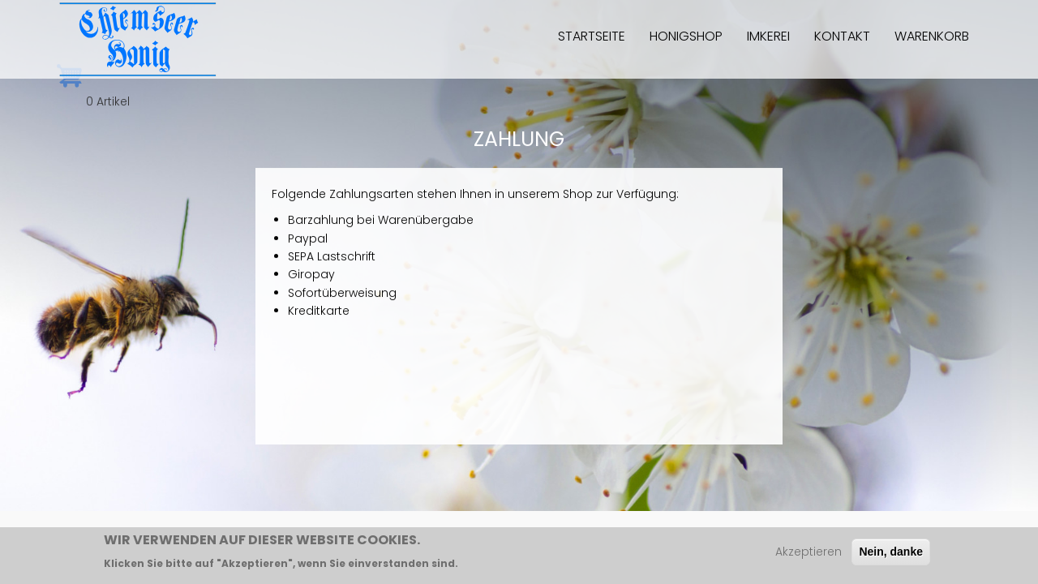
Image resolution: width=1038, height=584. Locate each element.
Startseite (591, 36)
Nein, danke (891, 555)
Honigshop (686, 36)
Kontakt (842, 36)
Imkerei (768, 36)
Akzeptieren (808, 556)
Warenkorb (931, 36)
